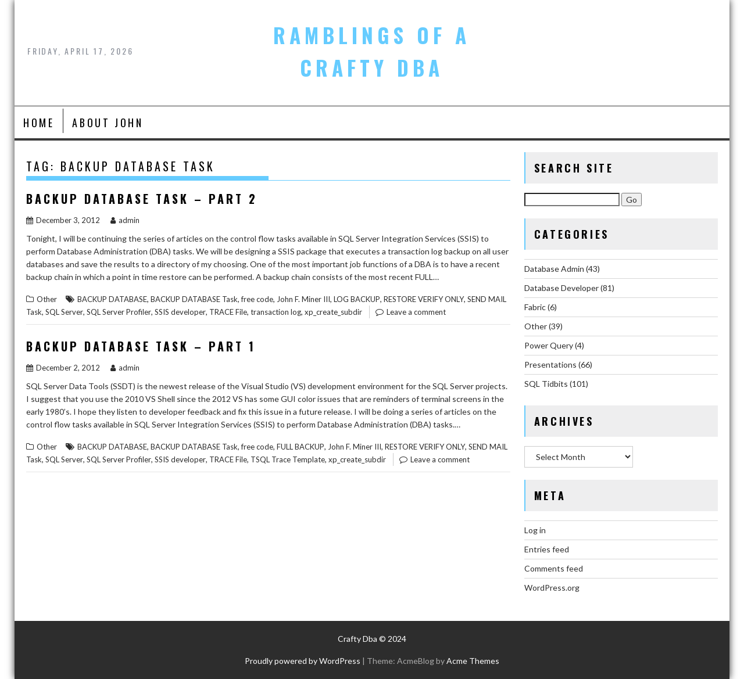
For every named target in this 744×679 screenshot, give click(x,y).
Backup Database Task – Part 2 (141, 198)
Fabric (535, 307)
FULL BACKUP (300, 446)
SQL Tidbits (546, 384)
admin (125, 220)
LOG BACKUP (357, 299)
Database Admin (554, 269)
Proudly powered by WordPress (302, 661)
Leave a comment (416, 312)
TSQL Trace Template (288, 459)
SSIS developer (180, 312)
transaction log (276, 312)
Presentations (550, 364)
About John (107, 122)
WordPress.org (552, 587)
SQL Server (64, 312)
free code (257, 299)
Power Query (548, 345)
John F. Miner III (303, 299)
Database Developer (561, 288)
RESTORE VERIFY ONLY (424, 299)
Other (47, 299)
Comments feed (553, 568)
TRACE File (228, 312)
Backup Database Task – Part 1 (141, 346)
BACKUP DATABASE (112, 299)
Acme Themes (472, 661)
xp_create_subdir (333, 312)
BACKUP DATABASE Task (194, 299)
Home (38, 122)
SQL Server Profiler (119, 312)
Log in (535, 530)
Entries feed (546, 549)
